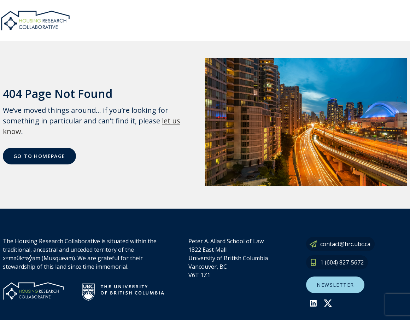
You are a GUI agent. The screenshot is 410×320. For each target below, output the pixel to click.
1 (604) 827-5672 (342, 262)
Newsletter (335, 284)
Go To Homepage (39, 156)
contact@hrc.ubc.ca (345, 244)
